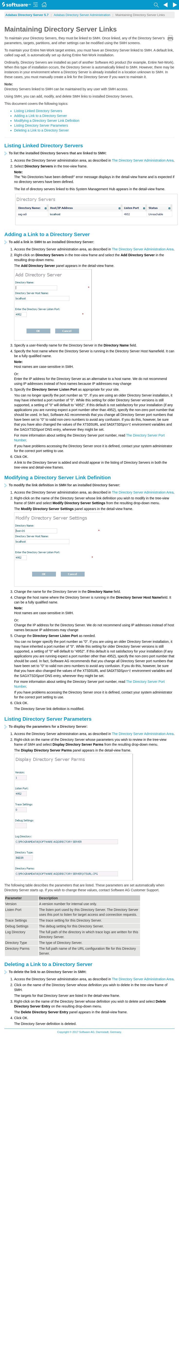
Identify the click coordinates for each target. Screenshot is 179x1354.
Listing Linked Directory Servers (38, 111)
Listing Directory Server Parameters (41, 125)
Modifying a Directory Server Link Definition (46, 121)
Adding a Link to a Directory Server (40, 116)
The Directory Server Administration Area (143, 160)
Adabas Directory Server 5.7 (27, 15)
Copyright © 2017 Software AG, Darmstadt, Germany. (89, 1032)
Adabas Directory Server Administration (82, 15)
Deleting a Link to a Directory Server (41, 130)
